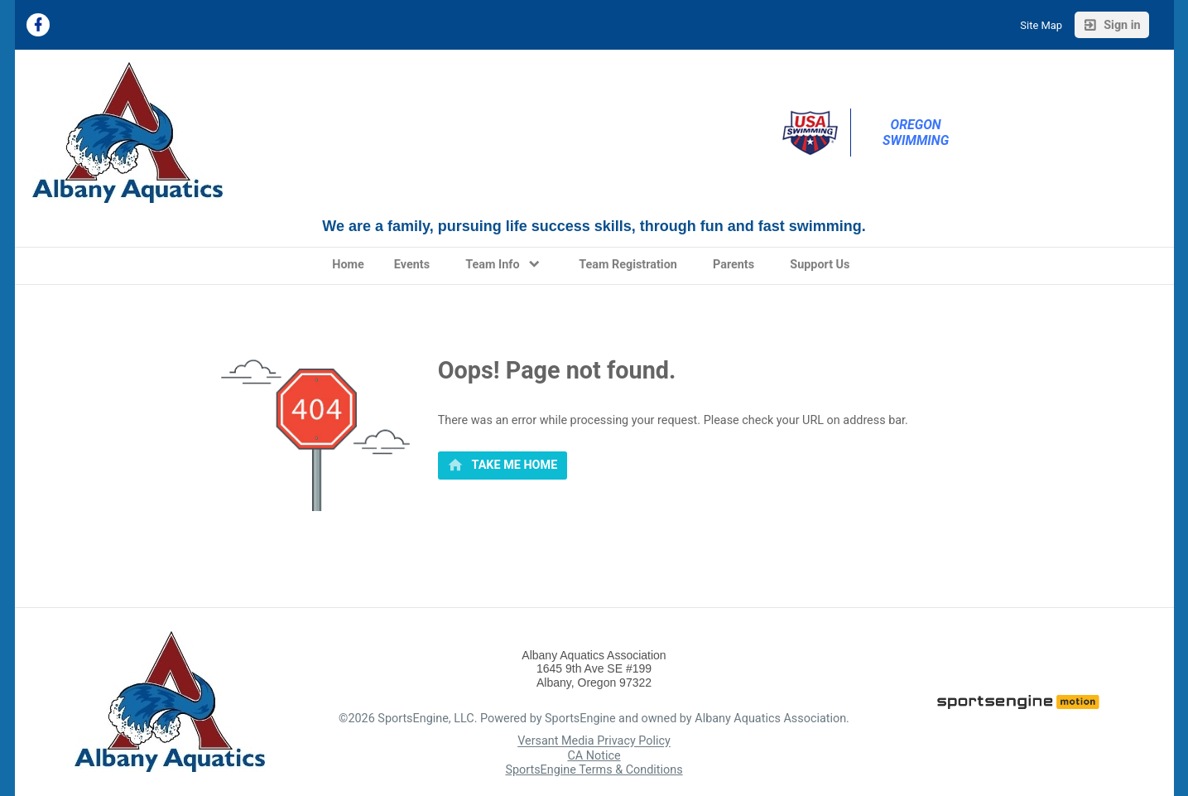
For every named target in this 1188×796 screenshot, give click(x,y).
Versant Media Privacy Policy (594, 742)
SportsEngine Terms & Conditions (593, 770)
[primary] (502, 465)
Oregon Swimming (916, 132)
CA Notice (593, 756)
